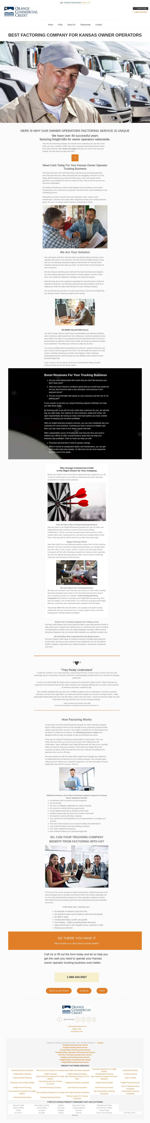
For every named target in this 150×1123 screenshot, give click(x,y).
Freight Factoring (50, 1074)
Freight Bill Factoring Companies (77, 1083)
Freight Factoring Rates (104, 1083)
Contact (99, 25)
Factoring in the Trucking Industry (22, 1083)
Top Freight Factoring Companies (77, 1092)
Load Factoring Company (104, 1087)
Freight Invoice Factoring (22, 1087)
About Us (71, 25)
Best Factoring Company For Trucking (50, 1070)
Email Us (84, 991)
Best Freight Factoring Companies (77, 1070)
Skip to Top (76, 1029)
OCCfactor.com (76, 1031)
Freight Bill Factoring (130, 1070)
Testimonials (85, 25)
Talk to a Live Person (59, 991)
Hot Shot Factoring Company (50, 1087)
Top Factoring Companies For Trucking (50, 1092)
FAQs (60, 25)
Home (50, 25)
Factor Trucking (130, 1078)
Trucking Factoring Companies (22, 1070)
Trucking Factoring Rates (22, 1097)
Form (102, 991)
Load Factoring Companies (77, 1087)
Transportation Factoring (104, 1074)
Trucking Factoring (130, 1074)
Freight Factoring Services (130, 1083)
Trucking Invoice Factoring (22, 1078)
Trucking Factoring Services (50, 1097)
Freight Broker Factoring (22, 1074)
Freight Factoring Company (77, 1074)
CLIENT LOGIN (140, 8)
